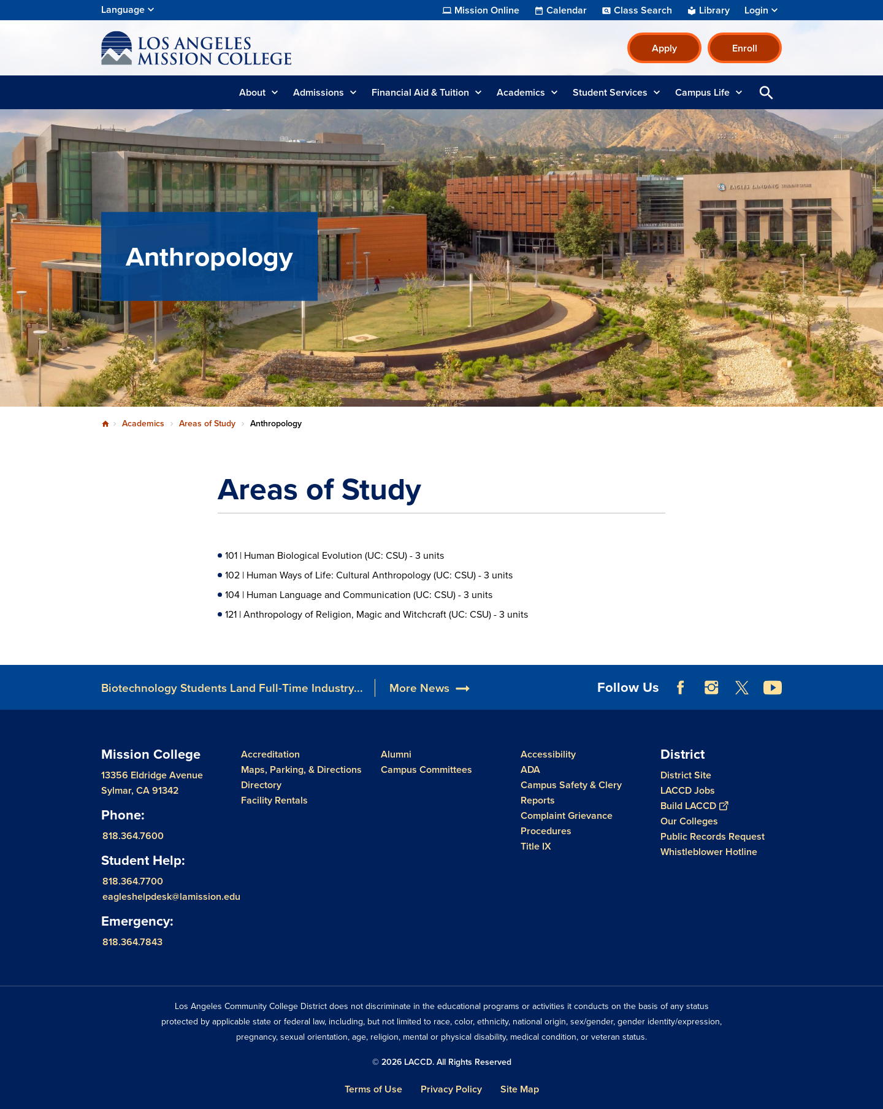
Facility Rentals (274, 800)
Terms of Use (373, 1089)
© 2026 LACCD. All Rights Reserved (441, 1062)
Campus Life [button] (702, 92)
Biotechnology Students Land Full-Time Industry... (232, 688)
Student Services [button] (610, 92)
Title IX (536, 846)
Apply (664, 48)
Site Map (519, 1089)
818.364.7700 (132, 880)
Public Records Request (712, 836)
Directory (261, 785)
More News (419, 688)
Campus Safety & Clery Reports (571, 792)
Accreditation (270, 754)
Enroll (744, 48)
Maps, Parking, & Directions (301, 769)
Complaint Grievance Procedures (567, 823)
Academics (143, 423)
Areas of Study (207, 423)
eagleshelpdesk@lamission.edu (171, 896)
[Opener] (870, 683)
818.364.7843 (132, 941)
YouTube (772, 687)
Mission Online (486, 10)
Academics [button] (521, 92)
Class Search (643, 10)
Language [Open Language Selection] (123, 9)
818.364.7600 (133, 835)
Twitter (742, 687)
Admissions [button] (318, 92)
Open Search (766, 92)
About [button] (252, 92)
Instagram (711, 687)
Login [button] (756, 10)
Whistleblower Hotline (708, 852)
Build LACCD (694, 806)
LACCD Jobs (687, 790)
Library (714, 10)
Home (105, 424)
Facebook (680, 687)
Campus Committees (426, 769)
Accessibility (548, 754)
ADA (530, 769)
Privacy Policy (451, 1089)
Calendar (566, 10)
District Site (685, 775)
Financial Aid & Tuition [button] (420, 92)
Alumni (396, 754)
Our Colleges (689, 821)
